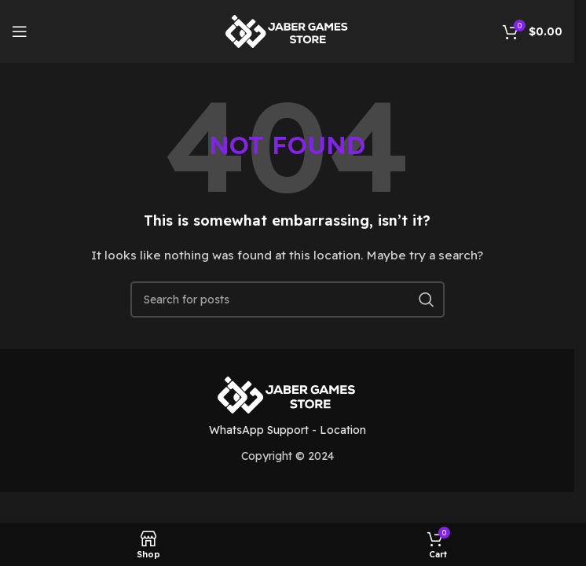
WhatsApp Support (259, 430)
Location (343, 430)
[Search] (287, 299)
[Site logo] (287, 31)
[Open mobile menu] (19, 31)
